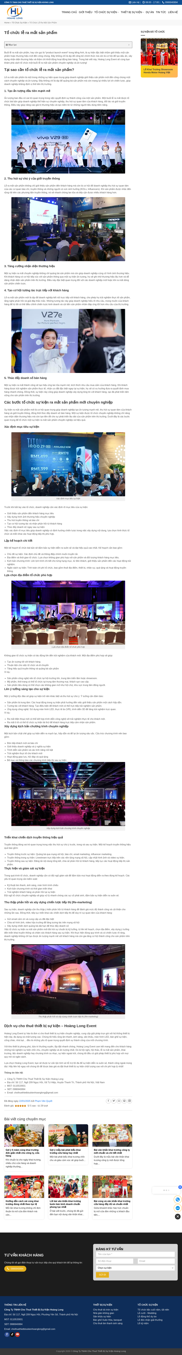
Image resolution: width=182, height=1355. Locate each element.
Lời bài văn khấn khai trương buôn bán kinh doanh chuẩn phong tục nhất (65, 1204)
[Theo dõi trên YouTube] (17, 1334)
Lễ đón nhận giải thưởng (150, 1320)
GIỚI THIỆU (85, 12)
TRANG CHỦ (69, 12)
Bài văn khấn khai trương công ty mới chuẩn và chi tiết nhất (112, 1151)
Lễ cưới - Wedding (147, 1313)
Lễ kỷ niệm (143, 1323)
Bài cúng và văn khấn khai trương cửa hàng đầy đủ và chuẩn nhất (112, 1202)
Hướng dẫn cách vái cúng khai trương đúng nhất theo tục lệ (22, 1202)
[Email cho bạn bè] (119, 1101)
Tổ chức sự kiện (19, 22)
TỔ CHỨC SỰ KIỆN (106, 12)
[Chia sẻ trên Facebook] (108, 1101)
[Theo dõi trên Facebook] (7, 1334)
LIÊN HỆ (173, 12)
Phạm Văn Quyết (43, 1101)
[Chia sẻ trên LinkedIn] (129, 1101)
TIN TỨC (161, 12)
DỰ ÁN (150, 12)
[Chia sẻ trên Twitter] (113, 1101)
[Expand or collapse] (129, 45)
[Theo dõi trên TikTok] (12, 1334)
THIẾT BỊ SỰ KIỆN (132, 12)
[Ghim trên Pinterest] (124, 1101)
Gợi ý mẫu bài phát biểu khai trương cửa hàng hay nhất (65, 1151)
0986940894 (16, 1324)
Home (7, 22)
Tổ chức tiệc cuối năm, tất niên (153, 1309)
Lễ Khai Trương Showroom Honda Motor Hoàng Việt (158, 71)
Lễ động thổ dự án (147, 1316)
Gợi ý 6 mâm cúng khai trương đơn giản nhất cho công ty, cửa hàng (22, 1153)
